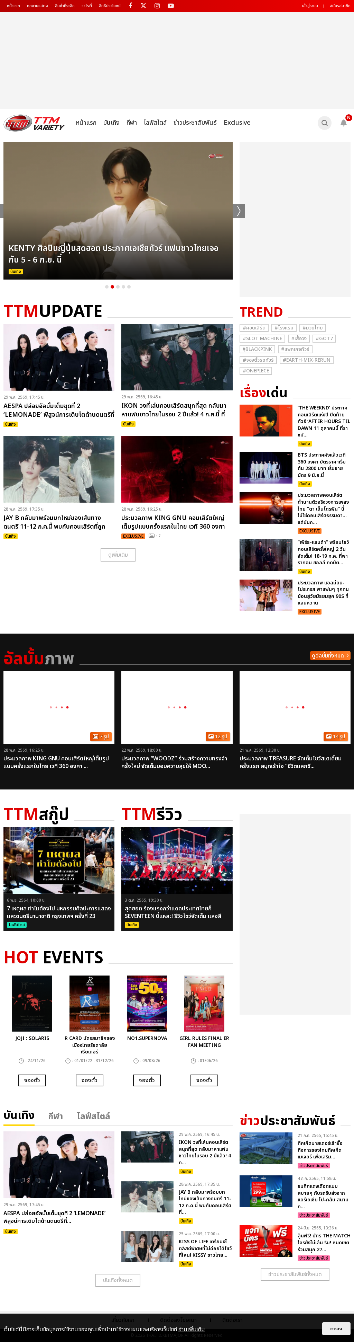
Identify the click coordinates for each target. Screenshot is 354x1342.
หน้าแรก (13, 6)
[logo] (34, 123)
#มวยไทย (312, 328)
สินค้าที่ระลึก (65, 6)
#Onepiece (256, 370)
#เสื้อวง (299, 338)
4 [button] (123, 287)
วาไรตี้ (87, 6)
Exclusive (237, 122)
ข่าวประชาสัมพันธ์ (195, 122)
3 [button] (118, 287)
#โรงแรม (284, 328)
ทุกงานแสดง (37, 6)
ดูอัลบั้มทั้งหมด (328, 656)
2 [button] (112, 287)
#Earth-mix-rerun (306, 360)
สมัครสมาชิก (340, 6)
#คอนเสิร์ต (254, 328)
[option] (118, 211)
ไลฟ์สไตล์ (155, 122)
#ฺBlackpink (257, 349)
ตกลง (336, 1328)
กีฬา (132, 122)
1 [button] (107, 287)
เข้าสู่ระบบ (310, 6)
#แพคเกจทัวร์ (295, 349)
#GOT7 (324, 338)
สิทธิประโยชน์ (110, 6)
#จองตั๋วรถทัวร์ (258, 360)
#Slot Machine (262, 338)
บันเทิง (111, 122)
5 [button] (129, 287)
